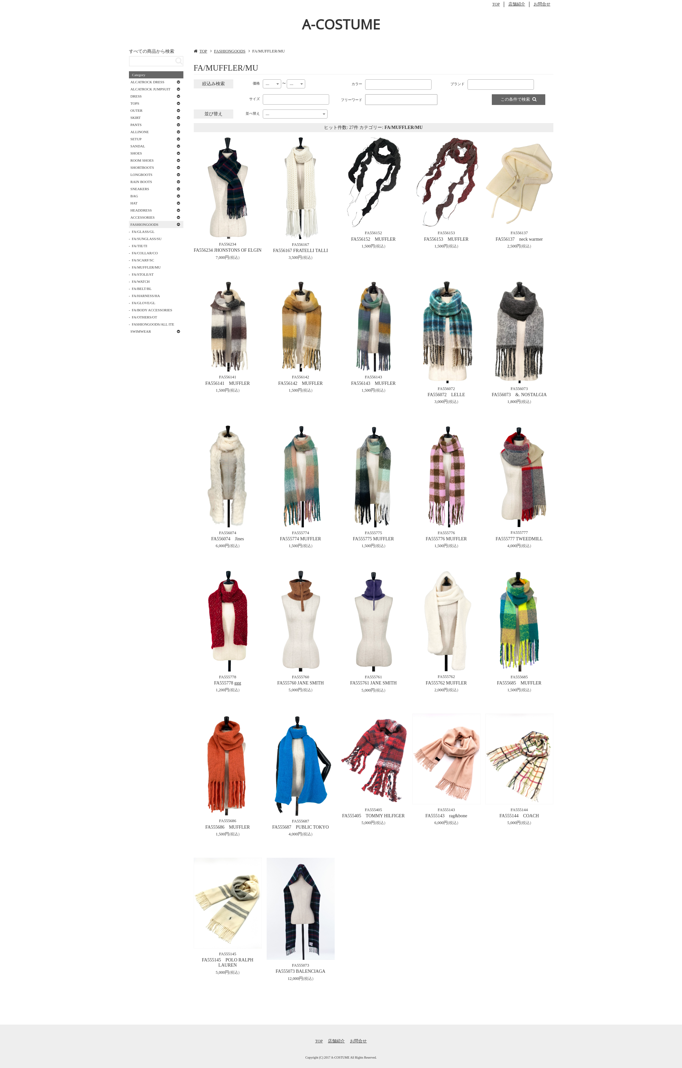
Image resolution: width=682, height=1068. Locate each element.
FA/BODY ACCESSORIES (152, 310)
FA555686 (227, 821)
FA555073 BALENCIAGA (300, 971)
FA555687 (300, 821)
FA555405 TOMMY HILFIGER (373, 815)
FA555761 (373, 677)
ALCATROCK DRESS (148, 82)
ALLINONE (140, 132)
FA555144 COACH (519, 815)
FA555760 (300, 677)
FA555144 (519, 810)
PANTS (136, 125)
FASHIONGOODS (229, 51)
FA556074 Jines (227, 538)
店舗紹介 (516, 4)
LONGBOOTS (142, 175)
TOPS (135, 103)
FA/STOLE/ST (143, 274)
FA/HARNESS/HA (146, 296)
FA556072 (446, 388)
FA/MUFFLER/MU (146, 267)
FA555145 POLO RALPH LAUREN (227, 963)
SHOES (136, 153)
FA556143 (373, 377)
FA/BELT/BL (142, 289)
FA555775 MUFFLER (373, 538)
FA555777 (519, 532)
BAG (134, 196)
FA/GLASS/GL (143, 232)
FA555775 (373, 533)
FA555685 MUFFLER (519, 683)
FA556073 (519, 388)
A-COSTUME (341, 24)
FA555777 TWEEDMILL (519, 538)
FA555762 (446, 676)
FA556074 (227, 533)
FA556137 (519, 233)
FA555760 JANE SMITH (300, 683)
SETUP (136, 139)
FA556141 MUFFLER (227, 383)
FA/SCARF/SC (143, 260)
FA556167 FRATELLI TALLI (300, 250)
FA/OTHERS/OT (144, 317)
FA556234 (227, 244)
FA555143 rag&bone (446, 815)
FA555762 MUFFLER (446, 683)
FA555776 (446, 533)
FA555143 (446, 810)
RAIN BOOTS (141, 182)
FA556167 (300, 244)
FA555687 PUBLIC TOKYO (300, 827)
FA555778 (227, 677)
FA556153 (446, 233)
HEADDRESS (141, 210)
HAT (134, 203)
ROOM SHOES (142, 160)
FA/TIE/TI (139, 246)
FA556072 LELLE (446, 394)
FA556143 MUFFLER (373, 383)
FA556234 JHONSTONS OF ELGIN (227, 250)
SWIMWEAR (141, 331)
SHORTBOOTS (142, 167)
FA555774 (300, 533)
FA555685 (519, 677)
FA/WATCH (141, 281)
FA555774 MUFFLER (300, 538)
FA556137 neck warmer (519, 239)
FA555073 (300, 965)
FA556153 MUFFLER (446, 239)
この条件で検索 (519, 99)
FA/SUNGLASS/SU (147, 239)
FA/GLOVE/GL (144, 303)
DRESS (136, 96)
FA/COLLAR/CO (145, 253)
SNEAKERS (140, 189)
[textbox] (368, 83)
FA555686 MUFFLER (227, 827)
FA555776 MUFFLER (446, 538)
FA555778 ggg (227, 683)
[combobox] (272, 83)
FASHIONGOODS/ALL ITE (153, 324)
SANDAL (138, 146)
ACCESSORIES (143, 217)
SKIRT (136, 118)
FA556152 (373, 233)
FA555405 (373, 810)
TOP (496, 4)
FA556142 (300, 377)
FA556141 (227, 377)
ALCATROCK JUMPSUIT (150, 89)
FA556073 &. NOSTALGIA (519, 394)
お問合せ (542, 4)
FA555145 (227, 954)
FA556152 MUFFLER (373, 239)
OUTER (137, 110)
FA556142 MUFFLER (300, 383)
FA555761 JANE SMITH (373, 683)
